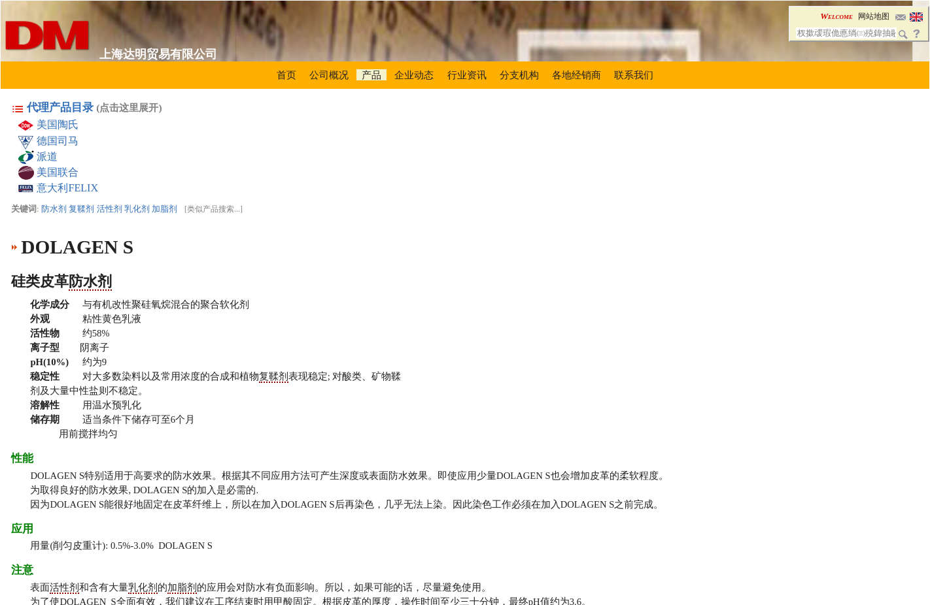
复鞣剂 (81, 209)
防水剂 (54, 209)
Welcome (836, 16)
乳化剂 (137, 209)
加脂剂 (164, 209)
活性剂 (109, 209)
